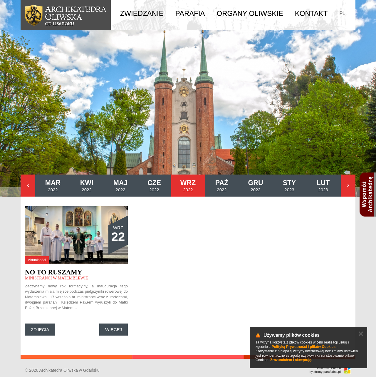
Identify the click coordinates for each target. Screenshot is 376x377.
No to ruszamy (53, 272)
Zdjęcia (40, 329)
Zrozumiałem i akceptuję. (291, 360)
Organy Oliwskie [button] (250, 13)
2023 (289, 185)
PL (342, 13)
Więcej (113, 329)
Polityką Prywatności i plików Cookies (303, 347)
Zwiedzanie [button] (142, 13)
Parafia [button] (190, 13)
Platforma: (329, 368)
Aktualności (37, 260)
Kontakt (311, 13)
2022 (53, 185)
